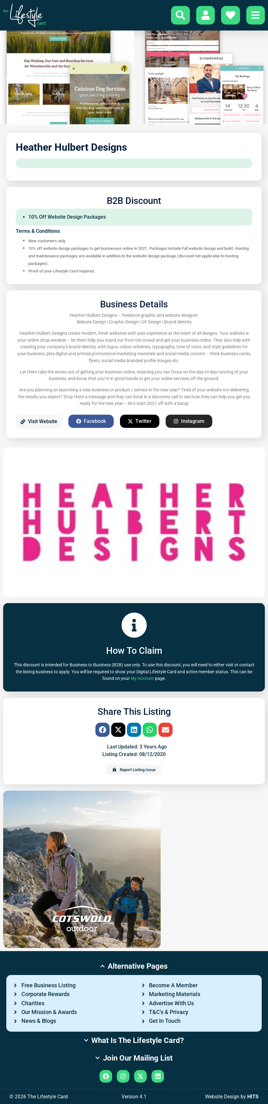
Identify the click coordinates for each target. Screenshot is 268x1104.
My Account (142, 678)
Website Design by (232, 1097)
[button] (8, 78)
